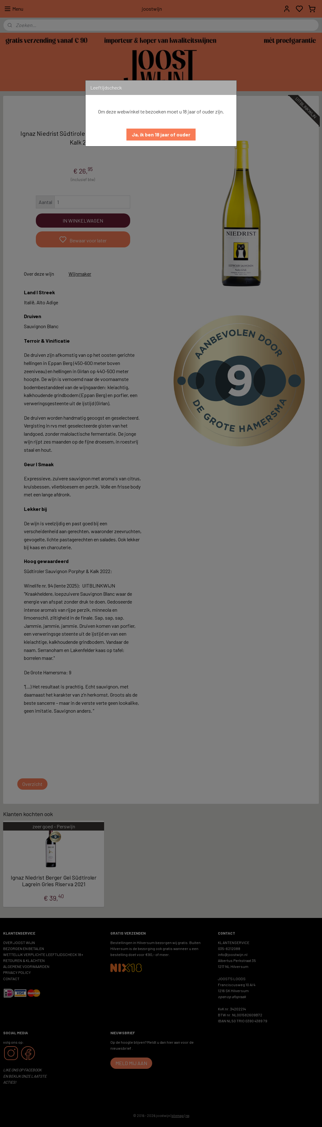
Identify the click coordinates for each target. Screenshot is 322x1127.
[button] (161, 135)
